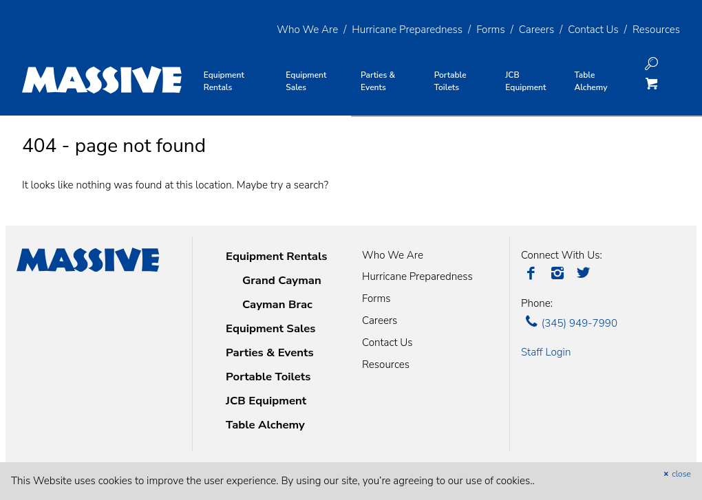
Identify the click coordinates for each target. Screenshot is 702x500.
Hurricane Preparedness (407, 29)
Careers (536, 29)
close (675, 473)
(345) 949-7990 (569, 323)
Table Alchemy (265, 425)
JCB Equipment (266, 401)
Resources (656, 29)
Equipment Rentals (276, 256)
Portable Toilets (268, 376)
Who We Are (307, 29)
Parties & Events (270, 352)
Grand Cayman (281, 280)
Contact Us (593, 29)
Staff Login (546, 352)
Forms (490, 29)
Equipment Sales (270, 328)
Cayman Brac (277, 304)
